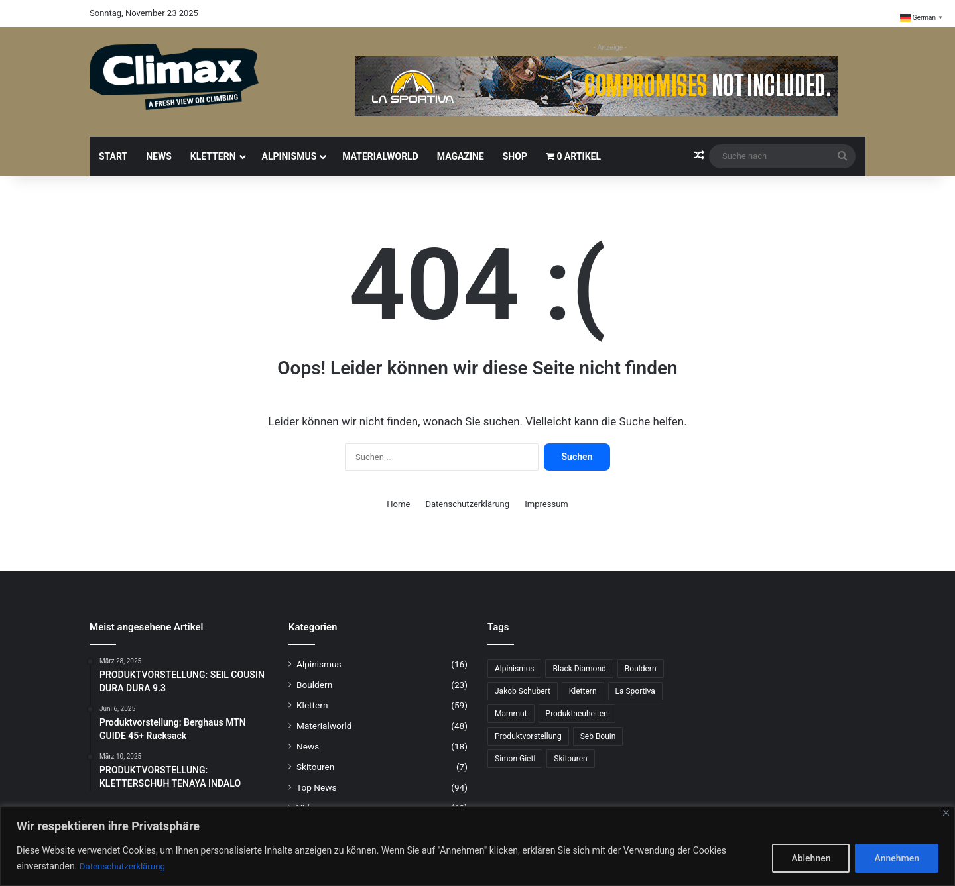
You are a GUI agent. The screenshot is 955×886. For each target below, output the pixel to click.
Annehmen (896, 859)
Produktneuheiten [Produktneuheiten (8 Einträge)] (577, 713)
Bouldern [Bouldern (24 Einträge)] (641, 668)
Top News (316, 787)
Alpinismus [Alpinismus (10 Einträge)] (514, 668)
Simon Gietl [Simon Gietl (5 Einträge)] (515, 758)
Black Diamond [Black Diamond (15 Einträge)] (578, 668)
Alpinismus (289, 156)
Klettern (213, 156)
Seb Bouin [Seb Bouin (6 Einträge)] (598, 736)
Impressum (546, 504)
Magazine (460, 156)
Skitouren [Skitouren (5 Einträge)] (570, 758)
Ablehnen (810, 859)
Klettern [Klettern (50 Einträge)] (583, 691)
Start (113, 156)
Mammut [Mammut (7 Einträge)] (511, 713)
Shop (515, 156)
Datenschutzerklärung (125, 866)
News (159, 156)
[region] (477, 846)
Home (398, 504)
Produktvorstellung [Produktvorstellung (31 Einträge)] (528, 736)
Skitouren (315, 766)
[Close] (946, 813)
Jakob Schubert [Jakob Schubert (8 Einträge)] (522, 691)
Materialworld (380, 156)
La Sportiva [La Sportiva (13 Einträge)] (635, 691)
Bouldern (314, 684)
